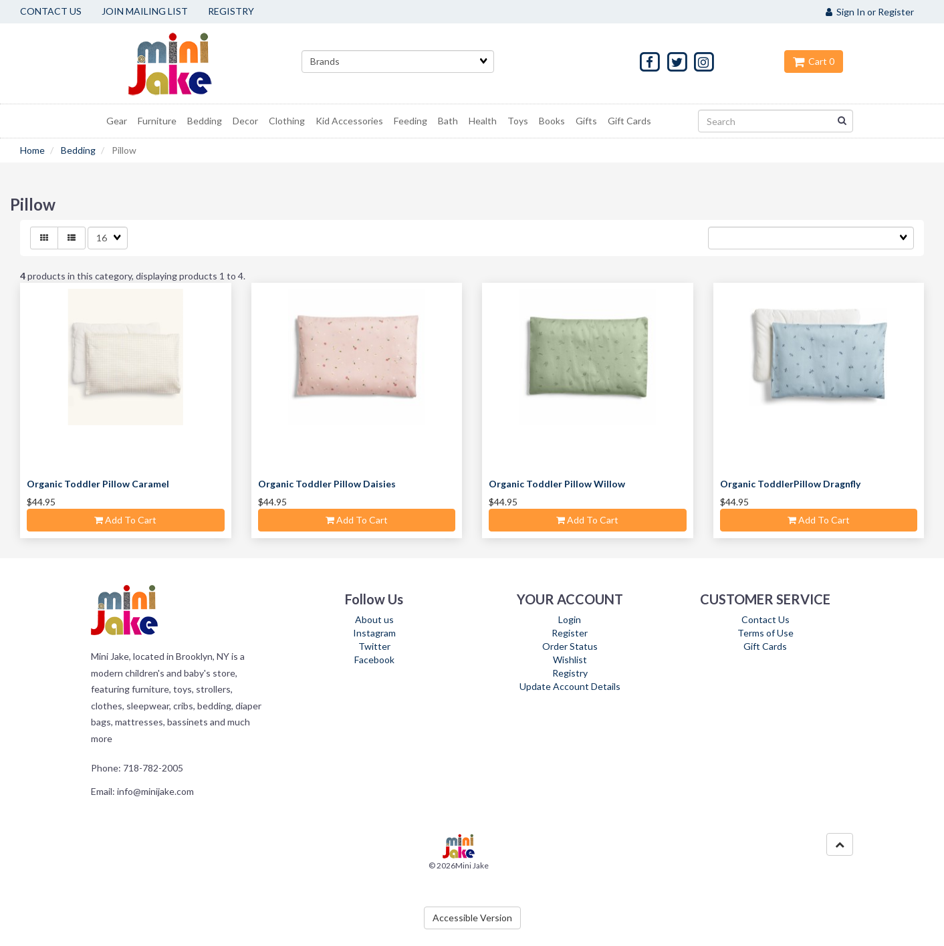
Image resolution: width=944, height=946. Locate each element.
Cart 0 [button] (813, 61)
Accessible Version (472, 917)
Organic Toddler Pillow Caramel (98, 483)
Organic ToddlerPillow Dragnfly (790, 483)
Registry (570, 673)
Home (32, 150)
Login (569, 619)
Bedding (78, 150)
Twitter (374, 646)
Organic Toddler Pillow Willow (557, 483)
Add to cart (125, 519)
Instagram (374, 632)
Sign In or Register (870, 11)
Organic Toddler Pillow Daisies (327, 483)
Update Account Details (569, 686)
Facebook (374, 659)
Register (570, 632)
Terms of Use (765, 632)
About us (374, 619)
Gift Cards (765, 646)
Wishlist (570, 659)
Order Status (570, 646)
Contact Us (765, 619)
